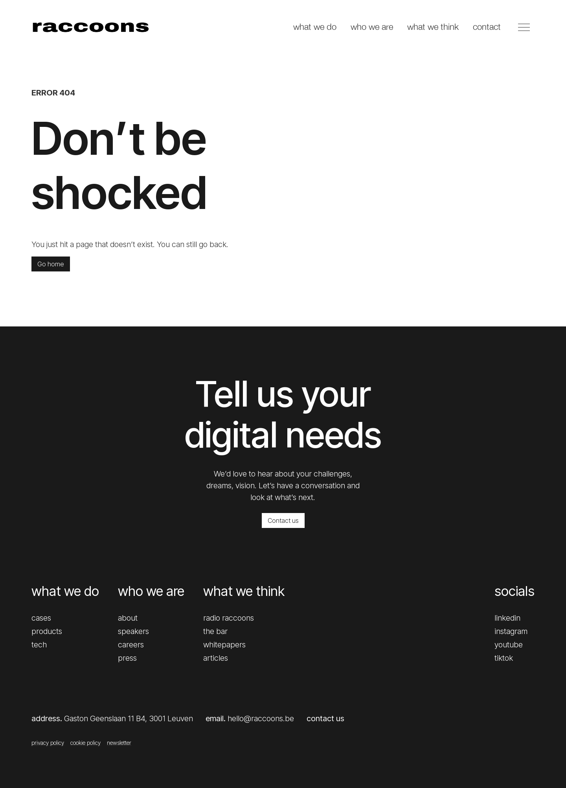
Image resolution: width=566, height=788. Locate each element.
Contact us (283, 520)
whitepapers (224, 644)
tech (39, 644)
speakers (133, 631)
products (46, 631)
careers (131, 644)
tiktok (503, 658)
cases (41, 618)
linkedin (507, 618)
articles (215, 658)
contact (487, 27)
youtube (508, 644)
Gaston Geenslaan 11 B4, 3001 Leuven (128, 718)
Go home (50, 264)
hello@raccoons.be (261, 718)
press (127, 658)
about (128, 618)
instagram (510, 631)
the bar (215, 631)
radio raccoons (228, 618)
